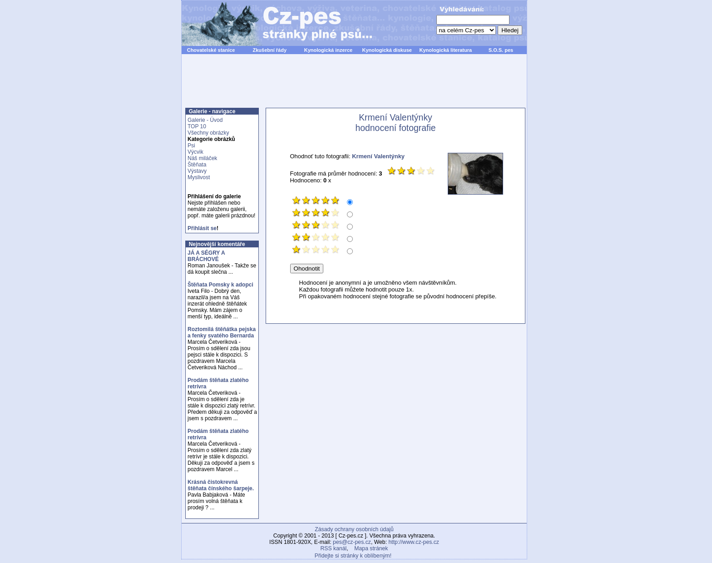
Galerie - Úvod (205, 120)
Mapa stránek (371, 548)
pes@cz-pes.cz (352, 542)
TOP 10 (197, 126)
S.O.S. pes (501, 50)
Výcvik (195, 152)
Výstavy (197, 171)
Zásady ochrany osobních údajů (354, 529)
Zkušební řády (269, 50)
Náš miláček (202, 158)
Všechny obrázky (208, 133)
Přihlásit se (202, 228)
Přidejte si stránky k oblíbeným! (353, 556)
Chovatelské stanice (211, 50)
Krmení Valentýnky (378, 156)
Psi (191, 145)
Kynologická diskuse (386, 50)
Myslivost (199, 177)
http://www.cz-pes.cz (413, 542)
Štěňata (197, 164)
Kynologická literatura (446, 50)
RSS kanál (334, 548)
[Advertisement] (354, 85)
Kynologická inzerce (328, 50)
